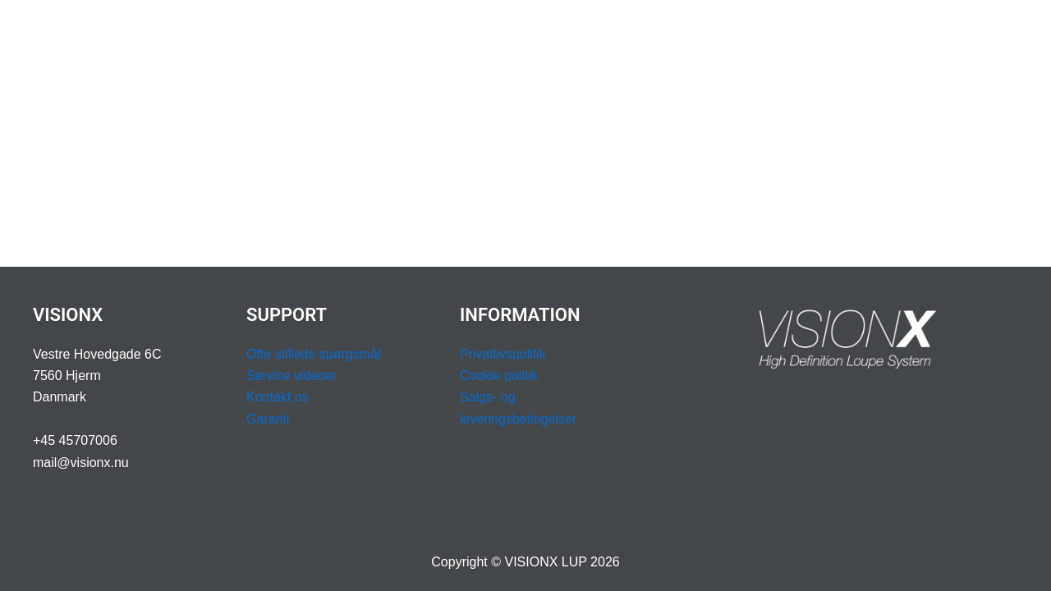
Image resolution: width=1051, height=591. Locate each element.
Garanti (267, 419)
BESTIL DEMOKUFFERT (937, 32)
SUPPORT (675, 33)
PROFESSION (566, 33)
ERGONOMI (459, 32)
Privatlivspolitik (503, 354)
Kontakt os (277, 397)
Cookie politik (499, 376)
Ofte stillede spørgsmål (313, 354)
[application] (391, 33)
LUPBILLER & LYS (340, 33)
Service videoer (291, 376)
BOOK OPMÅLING (790, 32)
